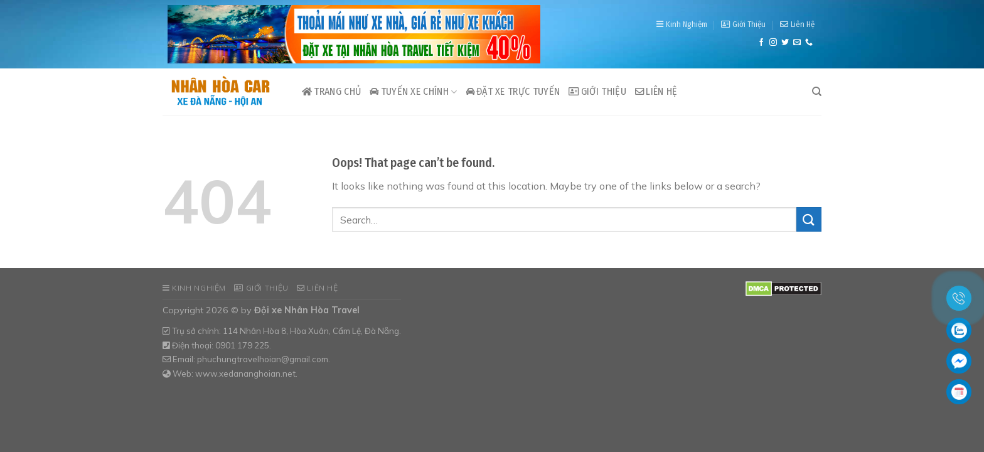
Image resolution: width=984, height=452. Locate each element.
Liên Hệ (797, 24)
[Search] (816, 92)
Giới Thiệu (743, 24)
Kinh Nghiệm (681, 24)
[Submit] (808, 219)
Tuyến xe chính (413, 91)
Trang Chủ (331, 91)
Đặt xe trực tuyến (513, 91)
